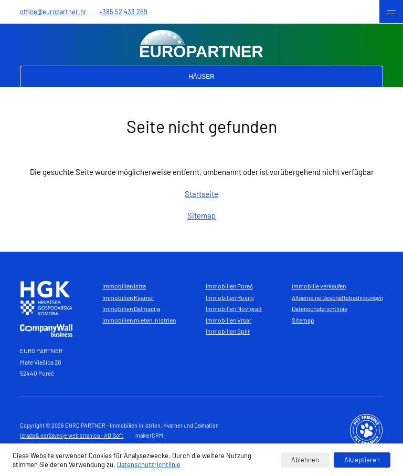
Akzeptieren (362, 460)
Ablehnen (305, 460)
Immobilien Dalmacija (131, 308)
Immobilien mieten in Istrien (139, 320)
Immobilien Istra (124, 285)
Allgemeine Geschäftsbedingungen (337, 297)
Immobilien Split (228, 331)
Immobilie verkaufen (319, 285)
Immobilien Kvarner (128, 297)
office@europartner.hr (53, 11)
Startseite (201, 194)
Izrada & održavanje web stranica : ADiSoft (71, 435)
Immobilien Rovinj (230, 297)
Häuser (201, 76)
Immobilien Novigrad (234, 308)
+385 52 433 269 (123, 11)
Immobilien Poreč (229, 285)
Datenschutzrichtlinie (319, 308)
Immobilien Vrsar (228, 320)
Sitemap (201, 215)
